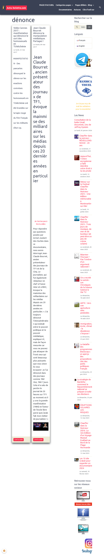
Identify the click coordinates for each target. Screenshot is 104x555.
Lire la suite (18, 439)
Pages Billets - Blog (83, 5)
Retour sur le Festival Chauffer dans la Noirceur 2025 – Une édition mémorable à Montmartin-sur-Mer (86, 194)
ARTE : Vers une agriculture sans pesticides (85, 308)
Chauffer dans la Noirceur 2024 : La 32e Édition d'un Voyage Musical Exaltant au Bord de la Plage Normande (85, 435)
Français (81, 40)
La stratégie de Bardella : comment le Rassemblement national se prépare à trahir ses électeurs (84, 386)
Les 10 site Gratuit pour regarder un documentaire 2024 (85, 463)
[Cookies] (4, 550)
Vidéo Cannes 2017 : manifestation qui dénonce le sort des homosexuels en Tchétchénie (20, 37)
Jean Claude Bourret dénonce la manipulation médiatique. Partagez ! (40, 34)
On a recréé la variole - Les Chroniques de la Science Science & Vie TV (86, 285)
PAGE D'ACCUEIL (46, 5)
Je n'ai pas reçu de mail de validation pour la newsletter (83, 106)
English (81, 46)
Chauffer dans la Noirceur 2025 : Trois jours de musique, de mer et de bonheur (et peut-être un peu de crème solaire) (86, 230)
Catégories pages (64, 5)
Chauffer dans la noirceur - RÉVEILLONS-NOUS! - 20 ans (85, 141)
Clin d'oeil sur (88, 10)
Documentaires (65, 10)
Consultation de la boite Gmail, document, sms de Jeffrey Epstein (82, 123)
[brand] (13, 7)
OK (89, 27)
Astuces (77, 10)
